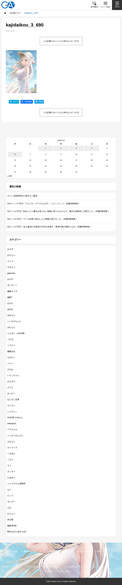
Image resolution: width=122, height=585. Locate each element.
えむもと (11, 441)
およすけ (11, 381)
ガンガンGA (69, 556)
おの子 (10, 279)
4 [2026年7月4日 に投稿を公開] (91, 148)
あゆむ (10, 309)
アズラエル (12, 429)
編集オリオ (12, 291)
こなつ (10, 459)
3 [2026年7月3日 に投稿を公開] (76, 148)
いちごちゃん (13, 375)
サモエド (11, 267)
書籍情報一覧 (30, 551)
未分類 (10, 519)
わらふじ (11, 513)
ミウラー (11, 345)
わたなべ (11, 255)
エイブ (10, 261)
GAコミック (52, 556)
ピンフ (10, 495)
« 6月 (9, 176)
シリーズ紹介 (48, 551)
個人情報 (49, 571)
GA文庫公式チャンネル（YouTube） (44, 567)
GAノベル (101, 551)
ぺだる (10, 339)
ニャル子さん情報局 (16, 483)
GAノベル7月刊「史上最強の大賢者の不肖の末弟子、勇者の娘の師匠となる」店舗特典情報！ (49, 227)
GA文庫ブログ (67, 551)
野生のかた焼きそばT (17, 531)
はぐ (9, 489)
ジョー (10, 363)
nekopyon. (12, 423)
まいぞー (11, 501)
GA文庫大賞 (85, 551)
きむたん (11, 327)
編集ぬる (11, 351)
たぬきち (11, 477)
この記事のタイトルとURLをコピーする (61, 41)
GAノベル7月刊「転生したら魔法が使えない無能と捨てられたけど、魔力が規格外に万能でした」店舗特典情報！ (58, 211)
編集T (10, 297)
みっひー (11, 393)
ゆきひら (11, 315)
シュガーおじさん (15, 435)
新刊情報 (13, 551)
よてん (10, 387)
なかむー (11, 357)
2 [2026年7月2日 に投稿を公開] (60, 148)
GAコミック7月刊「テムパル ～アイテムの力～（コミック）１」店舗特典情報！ (43, 203)
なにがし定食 (13, 399)
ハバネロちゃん (14, 321)
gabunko (11, 273)
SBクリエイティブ (13, 567)
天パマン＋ (12, 285)
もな (9, 507)
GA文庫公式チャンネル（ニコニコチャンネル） (89, 567)
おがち (10, 303)
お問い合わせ (65, 571)
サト (9, 465)
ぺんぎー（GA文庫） (16, 333)
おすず (10, 249)
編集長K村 (12, 525)
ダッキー (11, 471)
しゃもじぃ (12, 411)
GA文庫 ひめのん (15, 417)
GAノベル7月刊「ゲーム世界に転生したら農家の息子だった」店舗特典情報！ (42, 219)
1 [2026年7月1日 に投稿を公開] (45, 148)
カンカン (11, 405)
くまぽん (11, 453)
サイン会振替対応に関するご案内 (22, 196)
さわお (10, 369)
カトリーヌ (12, 447)
